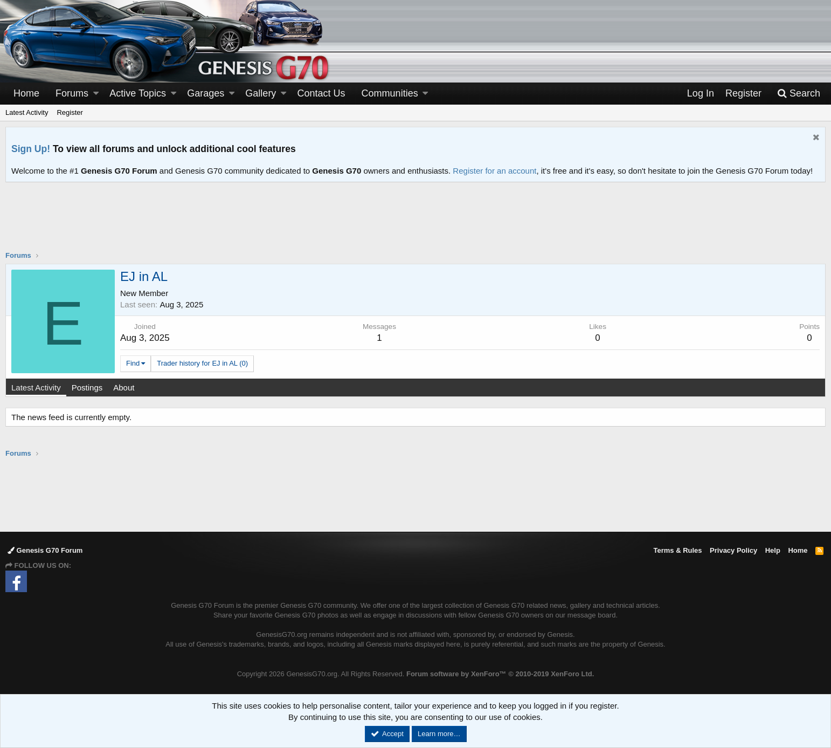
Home (26, 93)
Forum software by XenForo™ (500, 674)
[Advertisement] (415, 223)
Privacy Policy (733, 550)
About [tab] (123, 387)
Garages (205, 93)
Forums (72, 93)
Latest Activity (26, 112)
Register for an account (494, 170)
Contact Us (321, 93)
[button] (96, 94)
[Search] (799, 94)
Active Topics (137, 93)
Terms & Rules (677, 550)
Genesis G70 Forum (45, 550)
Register (69, 112)
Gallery (260, 93)
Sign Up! (30, 148)
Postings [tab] (87, 387)
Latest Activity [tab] (36, 387)
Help (772, 550)
